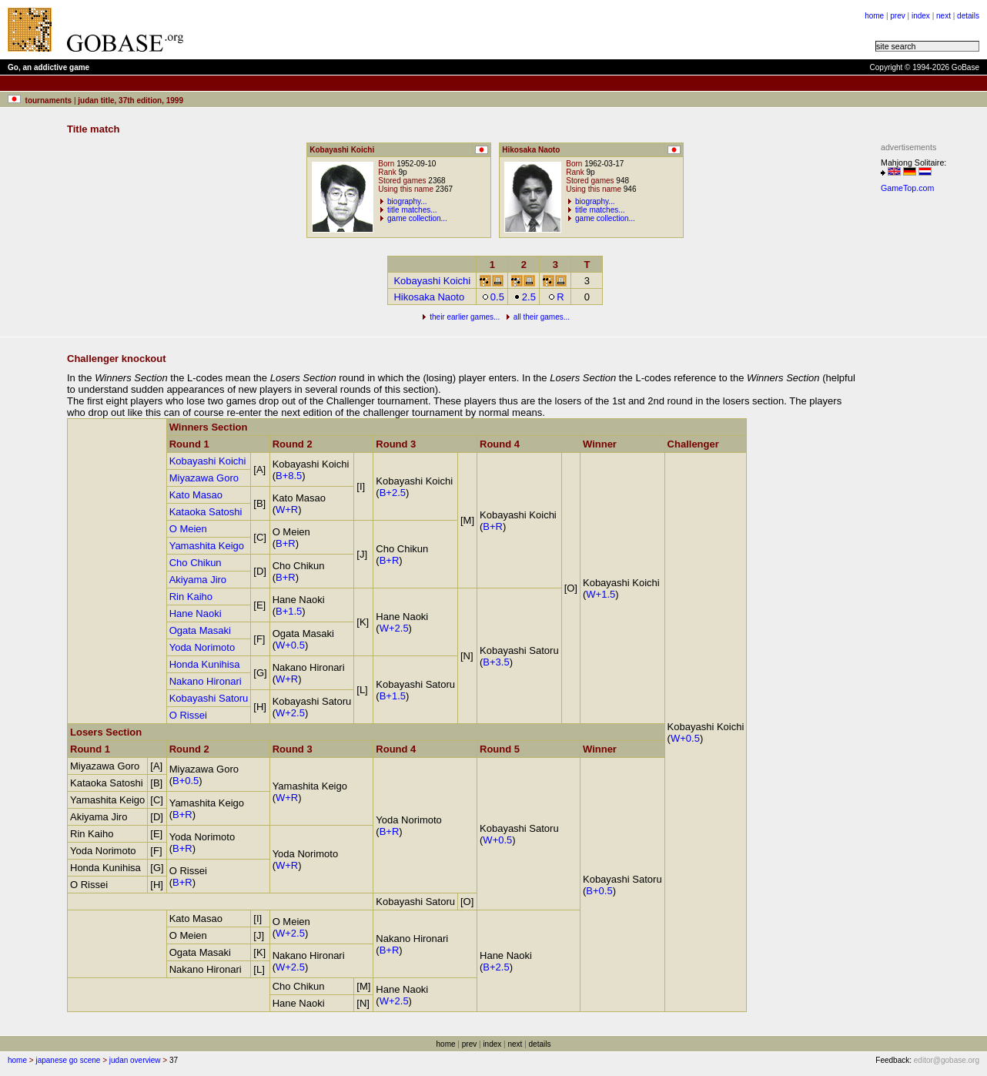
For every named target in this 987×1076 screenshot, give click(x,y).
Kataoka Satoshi (206, 512)
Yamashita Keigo (206, 545)
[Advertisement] (927, 430)
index (921, 16)
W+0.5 (685, 738)
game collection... (417, 218)
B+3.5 (496, 662)
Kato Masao (195, 495)
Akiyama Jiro (197, 579)
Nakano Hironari (205, 681)
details (968, 16)
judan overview (135, 1060)
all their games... (542, 317)
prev (897, 16)
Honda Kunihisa (204, 664)
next (943, 16)
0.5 (493, 297)
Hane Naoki (195, 613)
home (874, 16)
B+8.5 (289, 475)
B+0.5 (185, 780)
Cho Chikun (195, 562)
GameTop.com (907, 188)
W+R (287, 509)
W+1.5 (600, 594)
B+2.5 (393, 492)
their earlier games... (465, 317)
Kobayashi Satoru (209, 698)
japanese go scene (67, 1060)
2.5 (525, 297)
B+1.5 (289, 611)
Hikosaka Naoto (428, 297)
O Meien (188, 529)
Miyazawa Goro (204, 478)
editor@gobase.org (946, 1060)
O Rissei (188, 715)
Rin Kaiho (190, 596)
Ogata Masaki (200, 630)
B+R (493, 526)
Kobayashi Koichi (431, 281)
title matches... (412, 210)
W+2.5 (394, 628)
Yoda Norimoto (202, 647)
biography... (407, 201)
